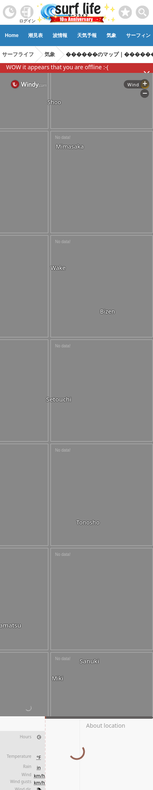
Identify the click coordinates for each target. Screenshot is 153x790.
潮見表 (35, 35)
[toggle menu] (142, 10)
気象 (111, 35)
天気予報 (87, 35)
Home (11, 35)
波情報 (60, 35)
